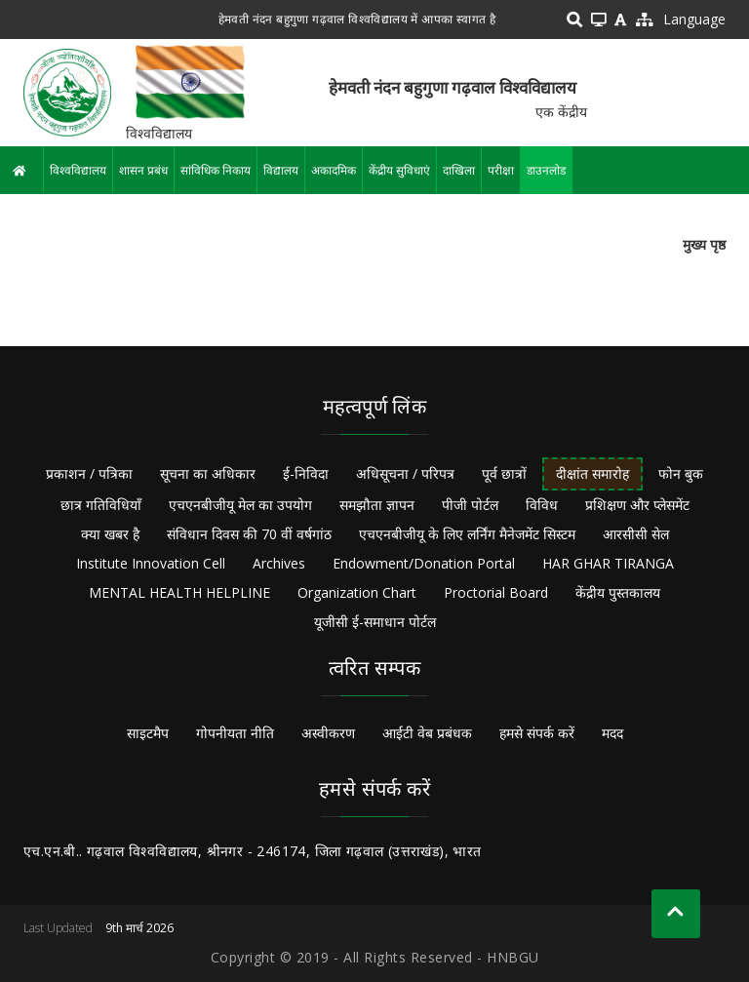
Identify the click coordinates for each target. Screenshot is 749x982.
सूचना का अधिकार (208, 473)
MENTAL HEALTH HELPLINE (179, 592)
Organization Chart (356, 592)
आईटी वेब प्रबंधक (427, 733)
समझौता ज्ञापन (376, 504)
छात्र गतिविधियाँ (100, 504)
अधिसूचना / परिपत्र (405, 473)
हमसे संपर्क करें (536, 733)
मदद (612, 733)
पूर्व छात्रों (504, 473)
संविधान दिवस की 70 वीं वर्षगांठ (249, 534)
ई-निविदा (306, 473)
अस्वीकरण (328, 733)
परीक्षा (501, 170)
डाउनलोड (546, 170)
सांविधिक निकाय (215, 170)
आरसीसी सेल (636, 534)
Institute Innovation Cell (150, 563)
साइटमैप (148, 733)
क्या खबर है (110, 534)
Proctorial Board (496, 592)
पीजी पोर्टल (470, 504)
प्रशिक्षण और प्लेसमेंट (637, 504)
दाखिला (459, 170)
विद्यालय (280, 170)
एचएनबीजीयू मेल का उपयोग (240, 504)
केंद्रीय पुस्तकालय (617, 592)
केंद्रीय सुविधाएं (399, 170)
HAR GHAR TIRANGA (608, 563)
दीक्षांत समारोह (592, 473)
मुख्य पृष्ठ (704, 244)
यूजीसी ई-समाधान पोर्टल (375, 621)
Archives (279, 563)
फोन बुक (680, 473)
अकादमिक (333, 170)
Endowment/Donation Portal (424, 563)
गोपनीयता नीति (235, 733)
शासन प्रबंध (143, 170)
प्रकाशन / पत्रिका (89, 473)
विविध (542, 504)
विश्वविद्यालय (78, 170)
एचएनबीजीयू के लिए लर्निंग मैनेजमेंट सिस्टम (467, 534)
